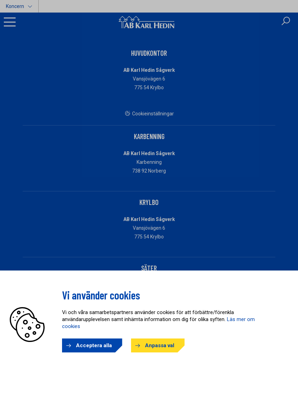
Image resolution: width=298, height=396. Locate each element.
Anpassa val (159, 345)
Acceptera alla (94, 345)
